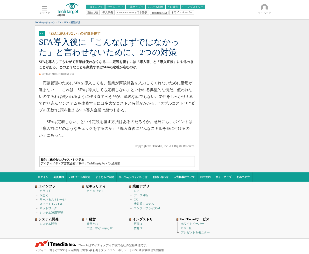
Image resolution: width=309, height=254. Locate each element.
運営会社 (144, 250)
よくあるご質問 (104, 177)
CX (136, 199)
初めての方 (243, 177)
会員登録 (58, 177)
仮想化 (44, 195)
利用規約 (205, 177)
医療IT (138, 223)
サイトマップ (224, 177)
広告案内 (73, 250)
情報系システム (144, 204)
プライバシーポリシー (115, 250)
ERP (136, 190)
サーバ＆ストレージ (53, 199)
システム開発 (48, 223)
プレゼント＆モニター (195, 232)
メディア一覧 (43, 250)
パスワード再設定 (79, 177)
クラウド (45, 190)
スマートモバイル (51, 204)
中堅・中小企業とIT (99, 228)
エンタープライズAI (147, 208)
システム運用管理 (51, 212)
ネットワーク (48, 208)
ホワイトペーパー (192, 223)
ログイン (43, 177)
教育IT (138, 228)
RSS (134, 250)
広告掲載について (184, 177)
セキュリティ (95, 190)
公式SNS (59, 250)
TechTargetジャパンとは (133, 177)
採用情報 (158, 250)
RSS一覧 (186, 228)
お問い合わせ (161, 177)
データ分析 (141, 195)
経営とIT (92, 223)
